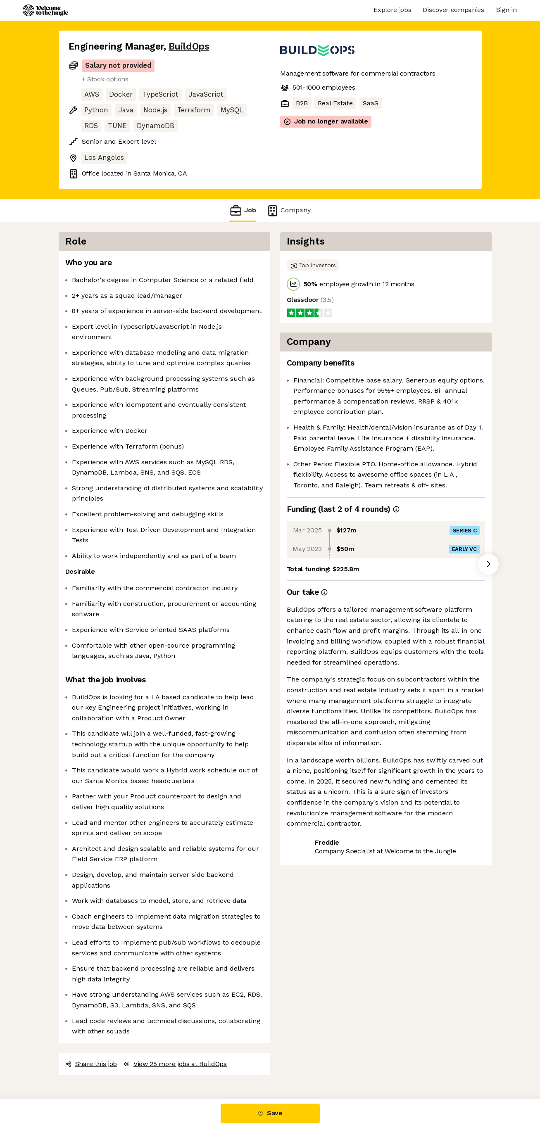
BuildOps (189, 46)
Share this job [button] (91, 1064)
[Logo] (45, 10)
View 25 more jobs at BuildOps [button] (175, 1064)
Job (242, 210)
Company (288, 210)
